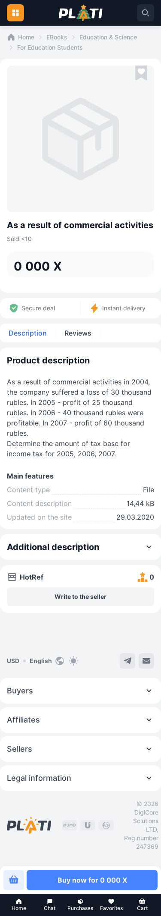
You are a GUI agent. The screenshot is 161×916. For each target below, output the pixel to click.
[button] (18, 904)
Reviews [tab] (77, 333)
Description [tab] (28, 333)
